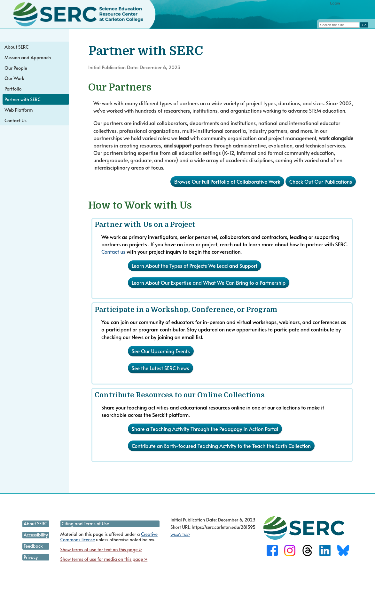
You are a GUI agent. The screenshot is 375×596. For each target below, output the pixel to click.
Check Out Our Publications (320, 181)
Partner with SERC (22, 99)
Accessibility (36, 535)
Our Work (14, 78)
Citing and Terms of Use (85, 524)
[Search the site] (339, 25)
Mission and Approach (27, 57)
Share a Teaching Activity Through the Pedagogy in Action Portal (205, 428)
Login (335, 3)
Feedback (33, 546)
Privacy (31, 557)
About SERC (16, 47)
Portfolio (12, 88)
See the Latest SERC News (160, 367)
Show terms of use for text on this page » (101, 549)
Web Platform (18, 110)
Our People (15, 68)
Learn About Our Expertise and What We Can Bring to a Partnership (209, 282)
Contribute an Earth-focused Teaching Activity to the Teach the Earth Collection (221, 445)
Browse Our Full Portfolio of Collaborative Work (227, 181)
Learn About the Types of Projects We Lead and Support (195, 265)
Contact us (113, 251)
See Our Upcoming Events (161, 350)
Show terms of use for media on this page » (104, 559)
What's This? (180, 534)
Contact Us (15, 120)
